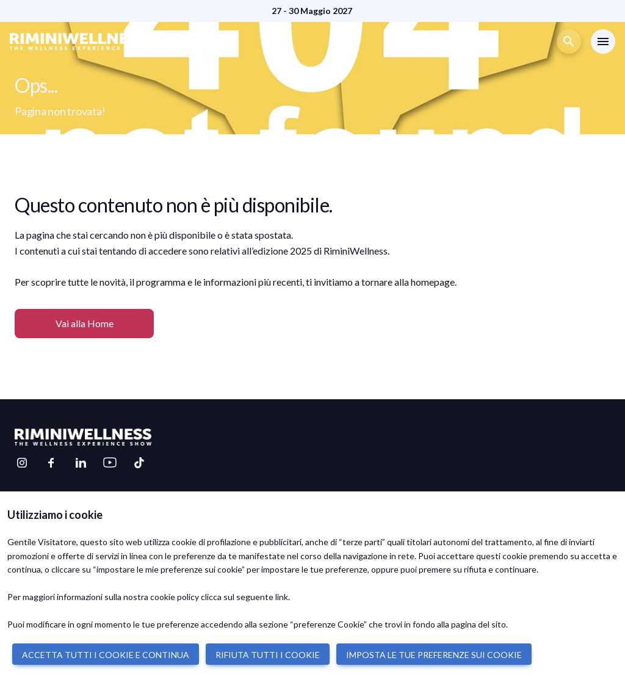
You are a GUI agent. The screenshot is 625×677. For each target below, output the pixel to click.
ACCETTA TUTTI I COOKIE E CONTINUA (105, 655)
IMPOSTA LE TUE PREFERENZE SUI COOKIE (434, 655)
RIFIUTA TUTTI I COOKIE (267, 655)
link (281, 597)
